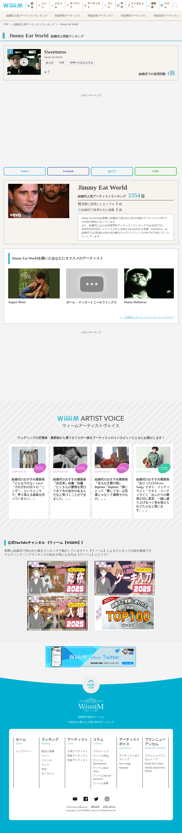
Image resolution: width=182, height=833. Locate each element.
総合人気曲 (47, 751)
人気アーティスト (77, 751)
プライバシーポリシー (77, 806)
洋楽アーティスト (77, 760)
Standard (123, 767)
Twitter (25, 171)
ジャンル (46, 760)
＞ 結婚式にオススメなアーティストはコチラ (147, 317)
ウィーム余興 (101, 783)
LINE (156, 171)
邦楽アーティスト (77, 755)
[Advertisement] (91, 130)
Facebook (68, 171)
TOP (6, 24)
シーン (45, 755)
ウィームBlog (100, 755)
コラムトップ (101, 751)
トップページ (23, 751)
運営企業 (95, 806)
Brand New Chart (154, 763)
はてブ (112, 171)
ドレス (45, 764)
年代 (44, 769)
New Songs (125, 763)
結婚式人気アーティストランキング (34, 24)
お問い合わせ (109, 806)
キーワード (47, 773)
